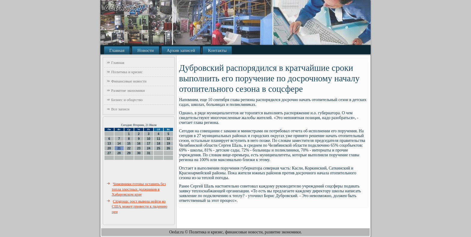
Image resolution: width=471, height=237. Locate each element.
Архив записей (181, 50)
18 (158, 143)
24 (148, 148)
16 (138, 143)
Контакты (217, 50)
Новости (145, 50)
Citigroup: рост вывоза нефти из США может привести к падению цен (139, 206)
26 (168, 148)
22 (129, 148)
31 (148, 153)
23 (138, 148)
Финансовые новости (129, 81)
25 (158, 148)
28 (119, 153)
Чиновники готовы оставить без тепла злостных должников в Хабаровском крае (139, 189)
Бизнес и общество (127, 100)
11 (158, 138)
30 (138, 153)
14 (119, 143)
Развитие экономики (128, 90)
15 (129, 143)
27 (109, 153)
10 (148, 138)
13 (109, 143)
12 (168, 138)
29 (129, 153)
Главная (116, 50)
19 (168, 143)
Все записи (120, 109)
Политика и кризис (127, 72)
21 (119, 148)
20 (109, 148)
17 (148, 143)
